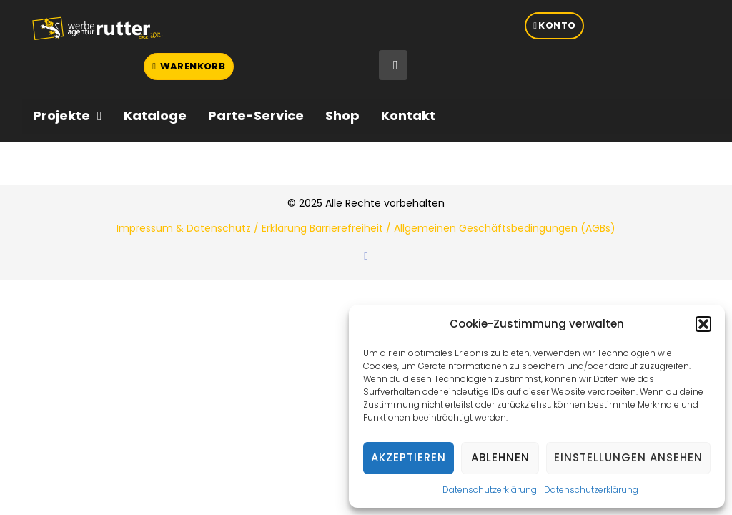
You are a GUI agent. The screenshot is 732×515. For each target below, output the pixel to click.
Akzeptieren (408, 457)
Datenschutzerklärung (489, 490)
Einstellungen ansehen (628, 457)
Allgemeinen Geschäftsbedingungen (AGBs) (504, 228)
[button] (703, 324)
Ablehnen (500, 457)
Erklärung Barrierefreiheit (322, 228)
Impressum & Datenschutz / (189, 228)
